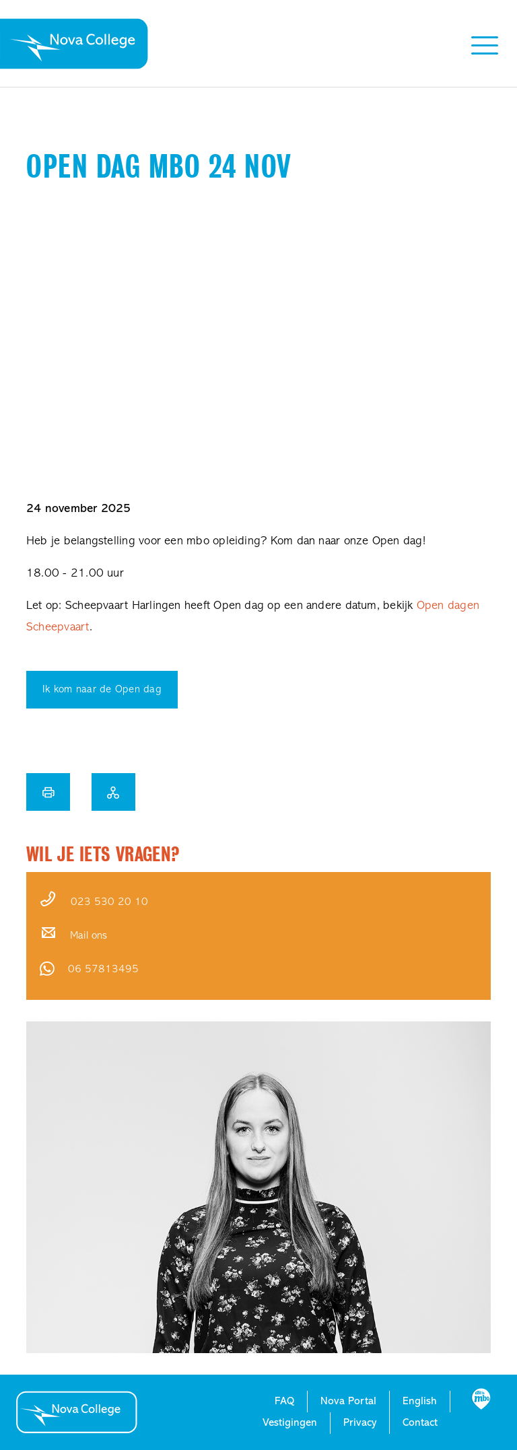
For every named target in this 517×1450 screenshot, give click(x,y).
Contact (420, 1423)
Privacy (359, 1423)
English (420, 1401)
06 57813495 (103, 969)
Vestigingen (290, 1423)
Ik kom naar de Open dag (102, 689)
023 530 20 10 (109, 902)
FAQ (284, 1401)
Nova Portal (348, 1401)
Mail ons (88, 936)
